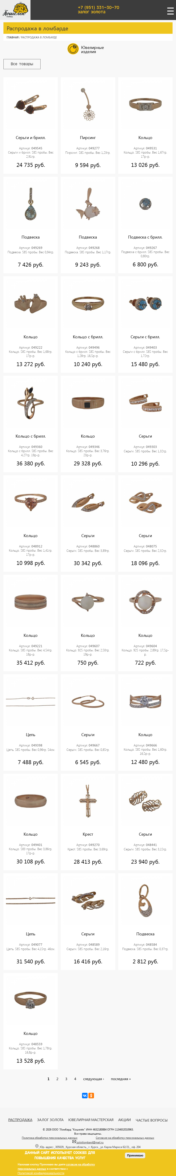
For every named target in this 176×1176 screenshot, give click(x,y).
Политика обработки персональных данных (49, 1137)
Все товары (22, 64)
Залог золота (50, 1120)
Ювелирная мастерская (90, 1120)
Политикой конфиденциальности (41, 1173)
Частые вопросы (152, 1120)
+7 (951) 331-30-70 (98, 8)
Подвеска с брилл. (145, 237)
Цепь (30, 734)
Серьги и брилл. (31, 137)
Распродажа (20, 1120)
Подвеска (31, 237)
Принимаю (135, 1155)
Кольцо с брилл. (88, 336)
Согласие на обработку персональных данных (125, 1137)
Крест (88, 834)
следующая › (93, 1078)
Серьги (145, 436)
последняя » (121, 1078)
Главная (13, 37)
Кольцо (145, 137)
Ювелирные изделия (85, 48)
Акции (124, 1120)
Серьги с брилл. (145, 336)
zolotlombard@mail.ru (88, 1142)
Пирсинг (88, 137)
